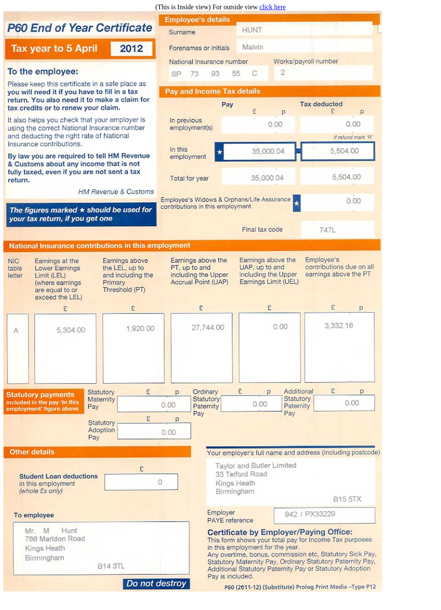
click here (272, 7)
